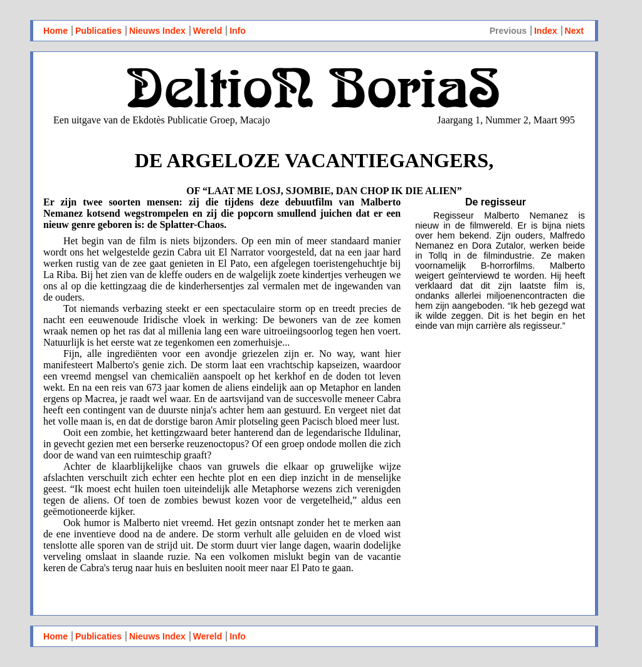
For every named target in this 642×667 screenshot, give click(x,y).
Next (574, 31)
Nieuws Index (157, 31)
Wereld (208, 31)
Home (55, 31)
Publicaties (98, 31)
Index (545, 31)
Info (237, 31)
